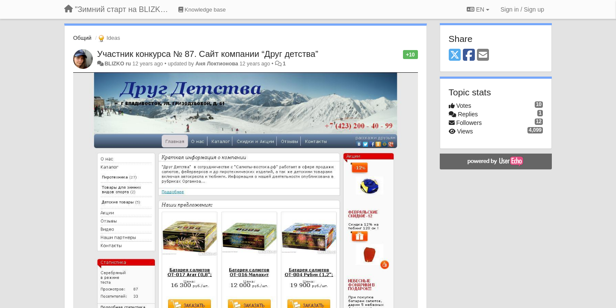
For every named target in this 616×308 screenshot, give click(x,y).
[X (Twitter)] (455, 55)
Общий (82, 38)
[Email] (483, 55)
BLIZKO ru (118, 64)
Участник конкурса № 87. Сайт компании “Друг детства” (207, 54)
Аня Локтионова (216, 64)
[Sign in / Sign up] (522, 9)
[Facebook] (469, 55)
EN (478, 9)
